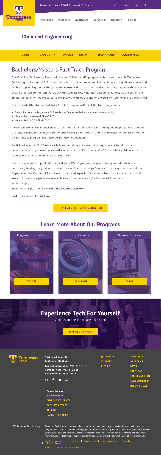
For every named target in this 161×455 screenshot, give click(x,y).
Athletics (136, 361)
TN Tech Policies (52, 443)
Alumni (78, 5)
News (133, 366)
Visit (137, 5)
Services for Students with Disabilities (100, 441)
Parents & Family (58, 415)
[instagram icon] (47, 380)
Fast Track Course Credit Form (31, 196)
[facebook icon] (53, 380)
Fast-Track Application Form (67, 188)
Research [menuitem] (116, 19)
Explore (31, 281)
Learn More (80, 281)
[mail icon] (66, 380)
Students (46, 5)
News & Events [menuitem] (107, 55)
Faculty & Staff (62, 5)
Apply (116, 5)
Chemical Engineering (47, 36)
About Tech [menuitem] (99, 19)
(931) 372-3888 (60, 373)
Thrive (129, 281)
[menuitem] (28, 55)
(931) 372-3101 (66, 365)
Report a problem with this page (71, 447)
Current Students (58, 400)
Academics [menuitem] (64, 19)
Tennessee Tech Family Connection (80, 207)
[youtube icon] (60, 380)
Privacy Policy (127, 441)
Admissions (137, 356)
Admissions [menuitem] (46, 19)
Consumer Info (139, 381)
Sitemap (48, 447)
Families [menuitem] (131, 19)
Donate (127, 5)
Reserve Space (138, 385)
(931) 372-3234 (62, 369)
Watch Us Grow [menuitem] (130, 55)
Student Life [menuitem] (82, 19)
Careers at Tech (140, 376)
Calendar (136, 371)
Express (88, 5)
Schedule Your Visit (80, 331)
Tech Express (55, 395)
